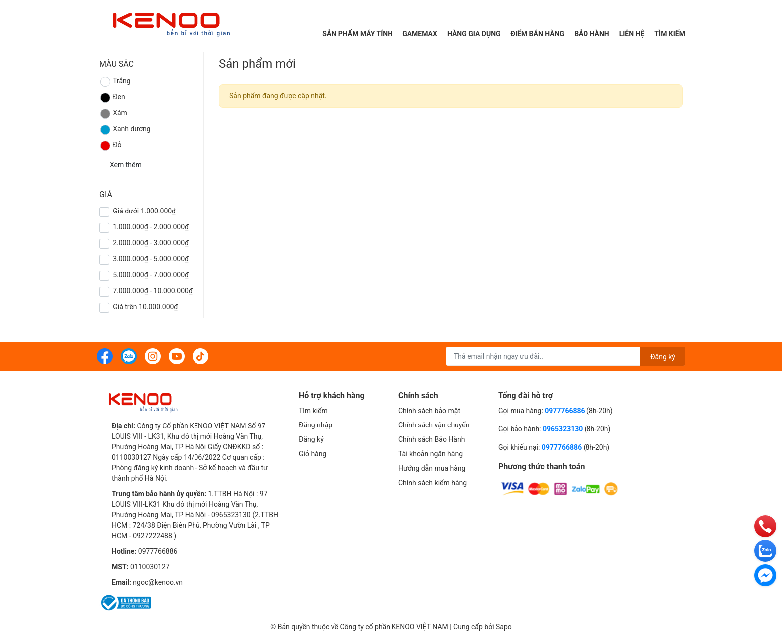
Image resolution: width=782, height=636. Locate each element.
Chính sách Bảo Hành (431, 439)
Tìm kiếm (669, 34)
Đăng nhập (315, 425)
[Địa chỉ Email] (565, 356)
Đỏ (110, 146)
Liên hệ (632, 34)
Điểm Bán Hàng (538, 34)
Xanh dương (125, 130)
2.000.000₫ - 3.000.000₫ (151, 243)
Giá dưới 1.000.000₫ (144, 211)
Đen (112, 98)
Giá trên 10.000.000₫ (145, 307)
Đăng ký (311, 439)
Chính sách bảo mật (429, 411)
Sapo (504, 627)
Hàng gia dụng (474, 34)
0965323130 (564, 429)
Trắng (115, 82)
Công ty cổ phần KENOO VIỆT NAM (394, 627)
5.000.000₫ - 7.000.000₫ (151, 275)
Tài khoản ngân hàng (430, 454)
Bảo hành (591, 34)
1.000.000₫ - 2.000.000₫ (151, 227)
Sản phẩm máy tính (357, 34)
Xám (113, 114)
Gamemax (419, 34)
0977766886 (158, 551)
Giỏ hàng (312, 454)
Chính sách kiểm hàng (432, 483)
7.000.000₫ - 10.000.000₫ (153, 291)
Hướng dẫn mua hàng (431, 468)
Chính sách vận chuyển (434, 425)
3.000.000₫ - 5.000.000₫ (151, 259)
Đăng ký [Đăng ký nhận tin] (662, 357)
